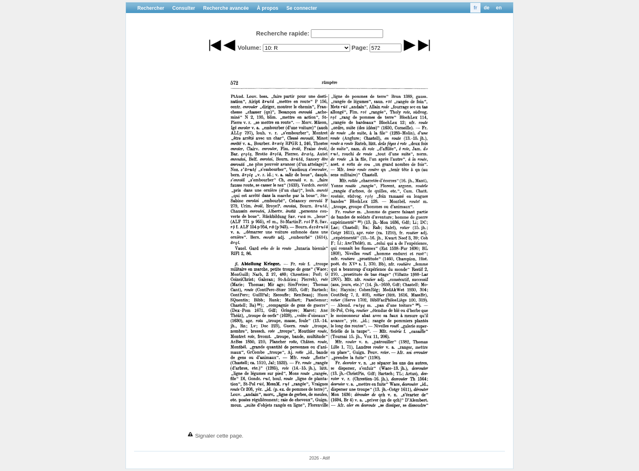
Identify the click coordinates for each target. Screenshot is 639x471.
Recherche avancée (226, 8)
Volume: (249, 47)
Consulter (183, 8)
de (486, 8)
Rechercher (150, 8)
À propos (267, 8)
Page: (359, 47)
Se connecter (301, 8)
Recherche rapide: (282, 33)
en (499, 8)
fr (475, 8)
